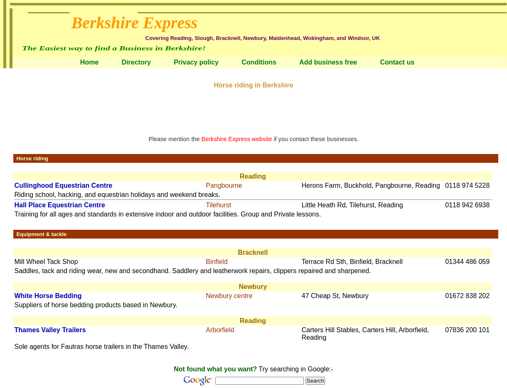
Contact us (397, 62)
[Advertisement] (253, 108)
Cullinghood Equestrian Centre (63, 185)
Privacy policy (196, 62)
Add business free (328, 62)
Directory (136, 62)
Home (89, 62)
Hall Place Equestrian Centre (59, 205)
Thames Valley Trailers (50, 329)
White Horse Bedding (48, 295)
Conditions (258, 62)
